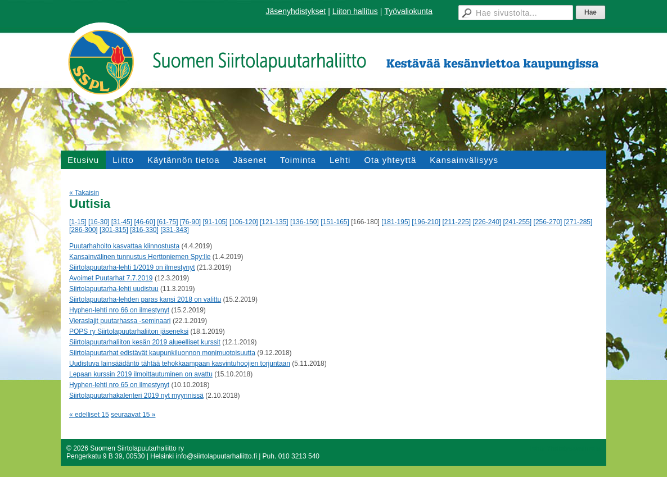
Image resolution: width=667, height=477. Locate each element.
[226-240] (486, 222)
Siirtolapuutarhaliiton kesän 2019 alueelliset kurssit (144, 342)
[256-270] (548, 222)
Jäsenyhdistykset (296, 11)
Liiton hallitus (355, 11)
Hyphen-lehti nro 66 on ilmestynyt (119, 310)
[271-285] (578, 222)
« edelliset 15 (89, 415)
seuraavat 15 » (133, 415)
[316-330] (144, 230)
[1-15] (78, 222)
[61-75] (167, 222)
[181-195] (395, 222)
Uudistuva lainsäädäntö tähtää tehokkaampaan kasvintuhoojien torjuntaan (179, 363)
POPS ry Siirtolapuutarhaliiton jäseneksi (128, 331)
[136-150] (304, 222)
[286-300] (83, 230)
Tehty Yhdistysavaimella (565, 448)
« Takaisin (84, 193)
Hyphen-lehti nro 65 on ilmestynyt (119, 385)
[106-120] (243, 222)
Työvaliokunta (408, 11)
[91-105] (215, 222)
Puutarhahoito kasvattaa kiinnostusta (124, 246)
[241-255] (517, 222)
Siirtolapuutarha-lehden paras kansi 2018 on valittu (145, 299)
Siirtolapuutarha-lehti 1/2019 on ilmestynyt (132, 267)
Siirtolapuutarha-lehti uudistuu (114, 289)
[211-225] (456, 222)
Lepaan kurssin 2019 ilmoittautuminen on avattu (141, 374)
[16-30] (98, 222)
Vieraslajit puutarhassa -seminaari (120, 321)
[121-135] (274, 222)
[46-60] (144, 222)
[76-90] (190, 222)
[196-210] (426, 222)
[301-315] (114, 230)
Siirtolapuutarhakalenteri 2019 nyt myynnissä (136, 395)
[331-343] (174, 230)
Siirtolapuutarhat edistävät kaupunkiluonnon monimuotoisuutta (162, 353)
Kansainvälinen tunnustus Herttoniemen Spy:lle (139, 257)
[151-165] (335, 222)
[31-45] (121, 222)
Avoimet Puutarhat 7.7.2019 (111, 278)
